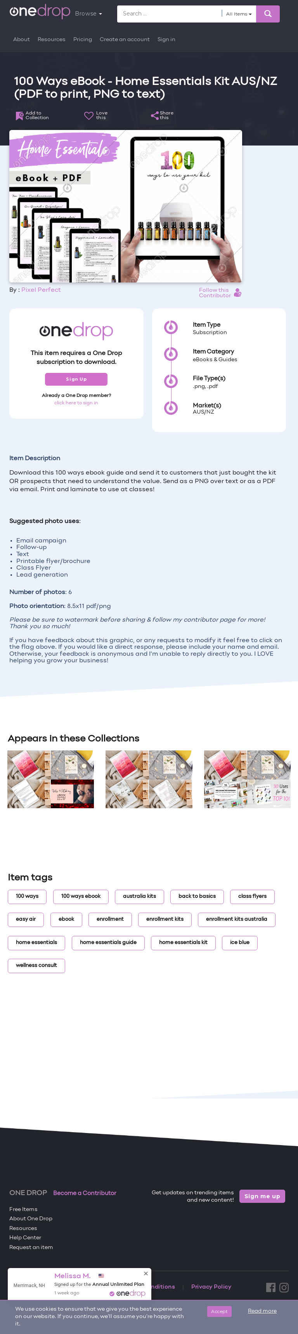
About (21, 39)
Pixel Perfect (41, 290)
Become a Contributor (84, 1193)
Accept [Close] (219, 1311)
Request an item (31, 1247)
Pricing (82, 39)
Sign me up (262, 1196)
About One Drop (30, 1218)
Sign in (166, 39)
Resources (52, 39)
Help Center (25, 1237)
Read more (262, 1311)
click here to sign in (76, 403)
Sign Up (76, 379)
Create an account (125, 39)
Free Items (23, 1209)
